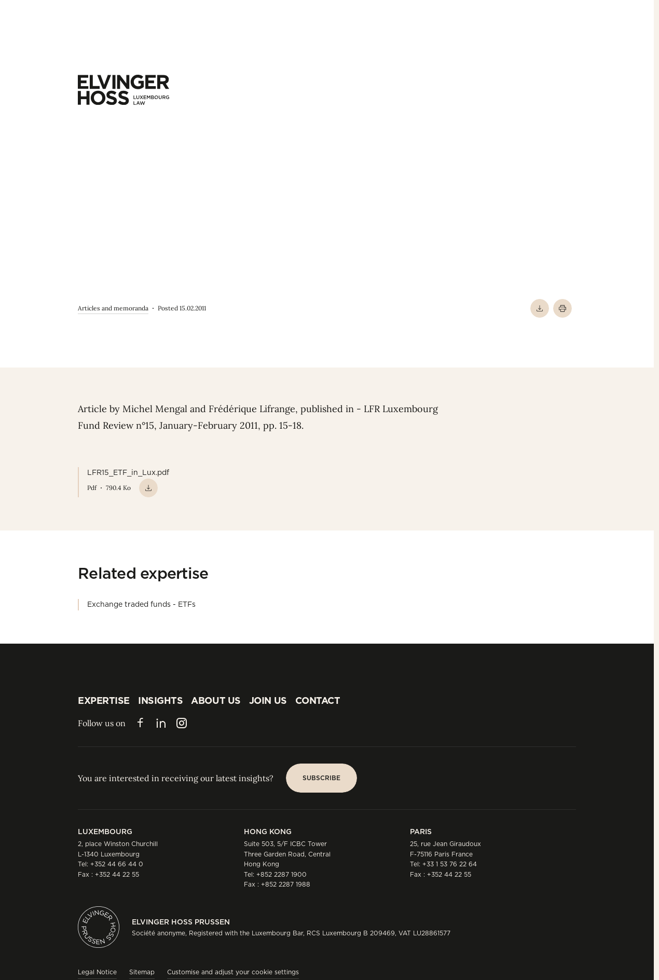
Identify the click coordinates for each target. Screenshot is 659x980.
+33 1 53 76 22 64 (449, 864)
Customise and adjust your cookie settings (233, 972)
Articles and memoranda (113, 308)
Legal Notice (97, 972)
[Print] (562, 308)
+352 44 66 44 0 (116, 864)
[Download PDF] (539, 308)
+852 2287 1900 (281, 874)
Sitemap (142, 972)
